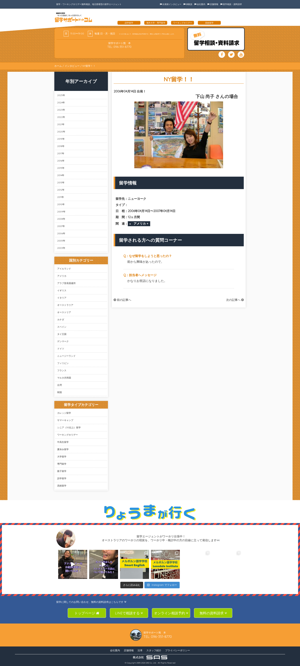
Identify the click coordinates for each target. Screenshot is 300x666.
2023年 (61, 109)
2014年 (60, 175)
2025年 (61, 95)
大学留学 (61, 456)
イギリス (61, 290)
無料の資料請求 (213, 613)
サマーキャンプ (65, 420)
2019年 (61, 138)
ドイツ (60, 348)
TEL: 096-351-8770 (119, 47)
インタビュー (72, 65)
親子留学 (61, 471)
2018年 (60, 146)
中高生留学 (63, 442)
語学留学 (61, 478)
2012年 (60, 189)
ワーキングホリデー (67, 434)
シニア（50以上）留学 (69, 427)
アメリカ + (141, 223)
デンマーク (63, 341)
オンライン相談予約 (171, 613)
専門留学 (61, 463)
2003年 (61, 247)
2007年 (61, 226)
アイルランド (64, 268)
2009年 (61, 211)
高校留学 (61, 485)
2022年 (61, 117)
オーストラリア (65, 305)
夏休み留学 (63, 449)
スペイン (61, 326)
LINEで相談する (129, 613)
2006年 (61, 233)
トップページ (86, 613)
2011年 (60, 197)
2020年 (61, 131)
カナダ (60, 319)
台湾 (59, 385)
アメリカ (61, 275)
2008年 (61, 218)
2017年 (60, 153)
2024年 (61, 102)
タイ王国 (61, 334)
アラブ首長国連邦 (66, 283)
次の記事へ (235, 300)
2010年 (61, 204)
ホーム (58, 65)
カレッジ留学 (64, 412)
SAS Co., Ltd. (151, 663)
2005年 (61, 240)
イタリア (61, 297)
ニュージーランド (66, 355)
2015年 (60, 167)
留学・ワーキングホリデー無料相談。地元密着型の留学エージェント (88, 4)
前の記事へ (122, 300)
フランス (61, 370)
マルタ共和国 (64, 377)
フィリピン (63, 363)
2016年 (60, 160)
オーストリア (64, 312)
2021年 (60, 124)
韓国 (59, 392)
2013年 (60, 182)
